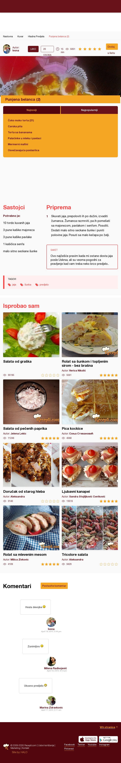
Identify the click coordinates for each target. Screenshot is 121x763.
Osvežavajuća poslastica (23, 150)
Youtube (92, 744)
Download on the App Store (88, 739)
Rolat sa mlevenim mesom (31, 535)
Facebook (69, 744)
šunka (28, 284)
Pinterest (69, 748)
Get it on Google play (108, 739)
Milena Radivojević (55, 668)
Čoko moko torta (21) (21, 120)
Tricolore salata (90, 535)
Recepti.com (60, 6)
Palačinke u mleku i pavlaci (24, 138)
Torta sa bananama (20, 132)
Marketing (15, 748)
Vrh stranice (107, 727)
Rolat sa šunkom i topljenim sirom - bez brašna (90, 344)
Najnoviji (32, 109)
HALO (24, 752)
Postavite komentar (54, 585)
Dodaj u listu (111, 47)
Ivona (15, 50)
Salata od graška (31, 344)
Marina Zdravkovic (51, 707)
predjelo (44, 284)
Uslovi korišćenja (46, 745)
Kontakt (25, 748)
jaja (14, 284)
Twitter (81, 744)
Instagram (104, 744)
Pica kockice (90, 409)
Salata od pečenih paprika (31, 409)
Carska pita (15, 126)
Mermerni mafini (18, 144)
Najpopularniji (89, 109)
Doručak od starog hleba (31, 472)
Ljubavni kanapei (90, 472)
